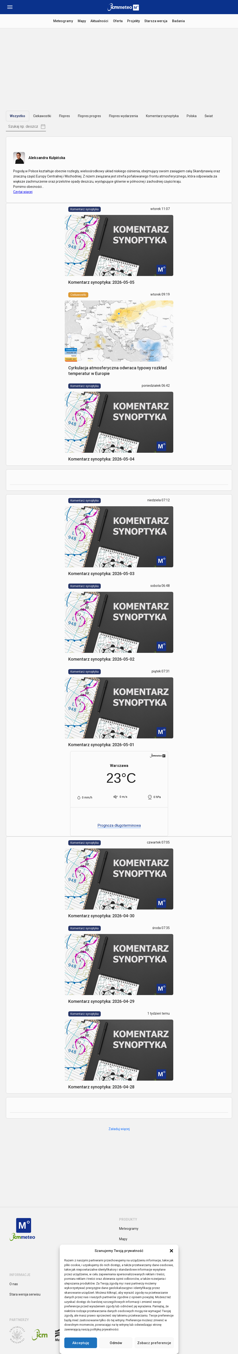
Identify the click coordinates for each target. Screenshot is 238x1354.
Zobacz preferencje (154, 1343)
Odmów (116, 1343)
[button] (171, 1250)
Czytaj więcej (22, 192)
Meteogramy (63, 21)
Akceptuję (80, 1343)
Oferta (118, 21)
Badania (179, 21)
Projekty (133, 21)
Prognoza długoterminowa (119, 825)
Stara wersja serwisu (24, 1294)
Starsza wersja (156, 21)
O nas (13, 1284)
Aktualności (99, 21)
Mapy (81, 21)
